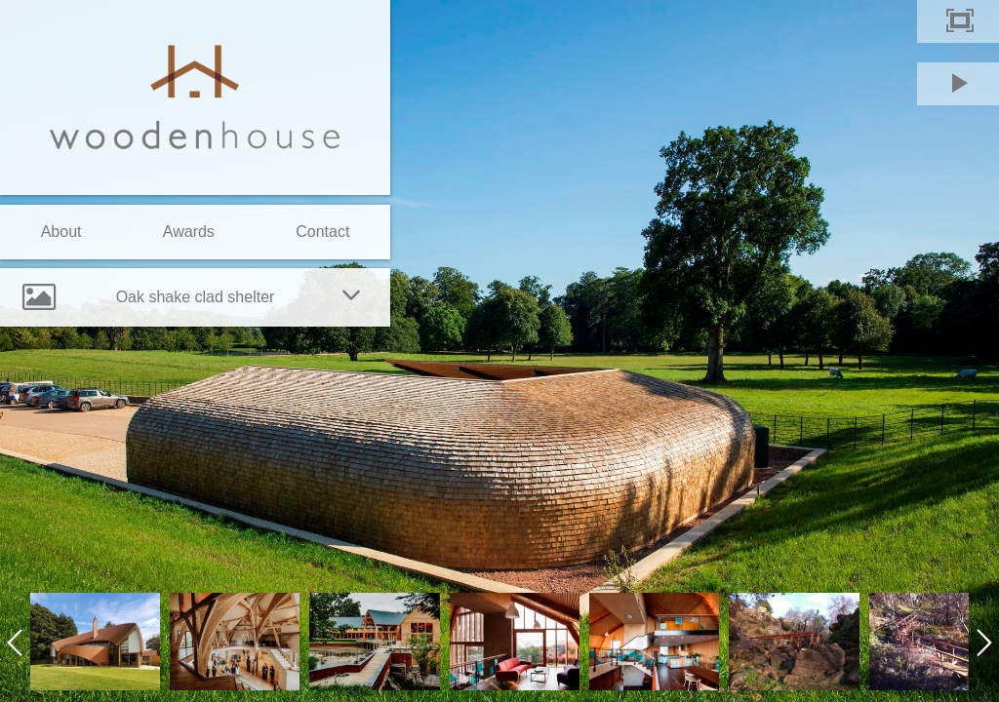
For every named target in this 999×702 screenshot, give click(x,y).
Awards (189, 231)
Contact (322, 231)
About (61, 231)
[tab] (195, 297)
